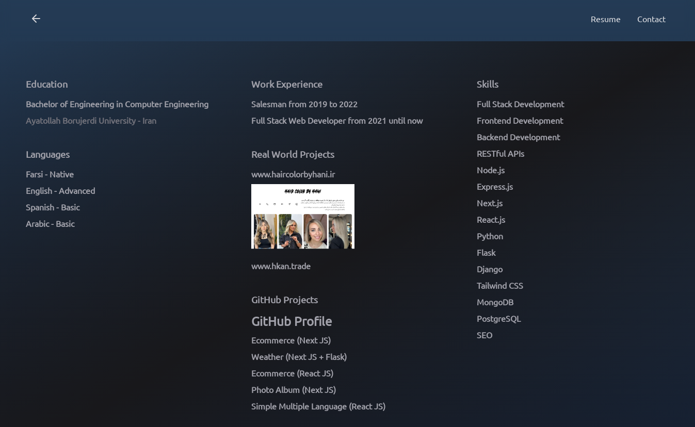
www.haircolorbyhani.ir (293, 174)
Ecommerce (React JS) (292, 373)
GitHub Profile (291, 321)
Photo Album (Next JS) (293, 389)
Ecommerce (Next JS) (291, 340)
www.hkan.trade (281, 265)
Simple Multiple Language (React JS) (318, 406)
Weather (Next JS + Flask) (299, 356)
